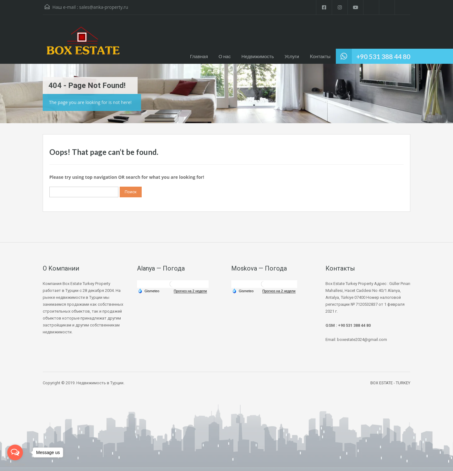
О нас (225, 56)
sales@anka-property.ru (103, 7)
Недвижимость (258, 56)
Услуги (292, 56)
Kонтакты (320, 56)
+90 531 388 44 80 (383, 56)
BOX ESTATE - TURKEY (390, 383)
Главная (199, 56)
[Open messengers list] (15, 452)
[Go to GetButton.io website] (15, 465)
